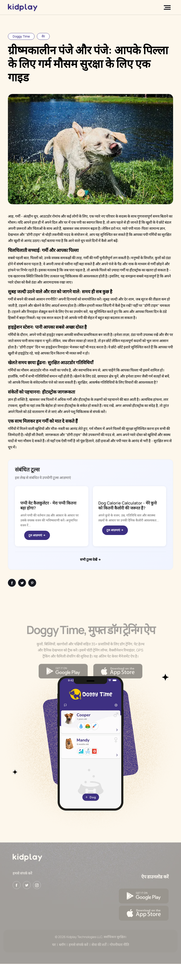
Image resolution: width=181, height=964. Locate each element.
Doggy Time (21, 36)
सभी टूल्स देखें (90, 559)
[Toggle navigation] (168, 7)
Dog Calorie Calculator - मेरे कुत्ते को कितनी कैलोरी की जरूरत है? (127, 505)
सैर (43, 36)
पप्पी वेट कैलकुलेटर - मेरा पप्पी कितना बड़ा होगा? (48, 505)
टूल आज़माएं (37, 535)
